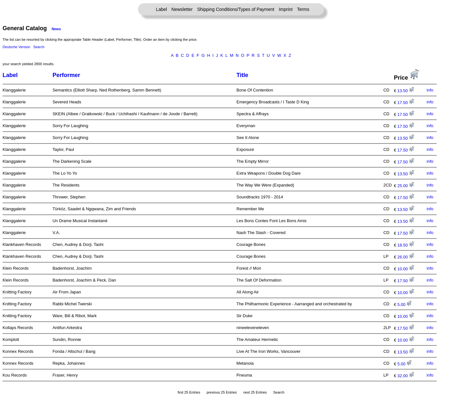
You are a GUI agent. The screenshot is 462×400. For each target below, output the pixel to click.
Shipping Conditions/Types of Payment (235, 9)
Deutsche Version (16, 47)
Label (161, 9)
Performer (66, 75)
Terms (303, 9)
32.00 (406, 375)
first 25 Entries (189, 392)
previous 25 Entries (222, 392)
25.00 (406, 185)
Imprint (286, 9)
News (56, 29)
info (430, 90)
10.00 (406, 268)
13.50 (406, 90)
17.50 (406, 102)
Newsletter (182, 9)
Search (38, 47)
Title (242, 75)
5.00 (405, 304)
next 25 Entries (255, 392)
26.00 (406, 257)
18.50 (406, 245)
